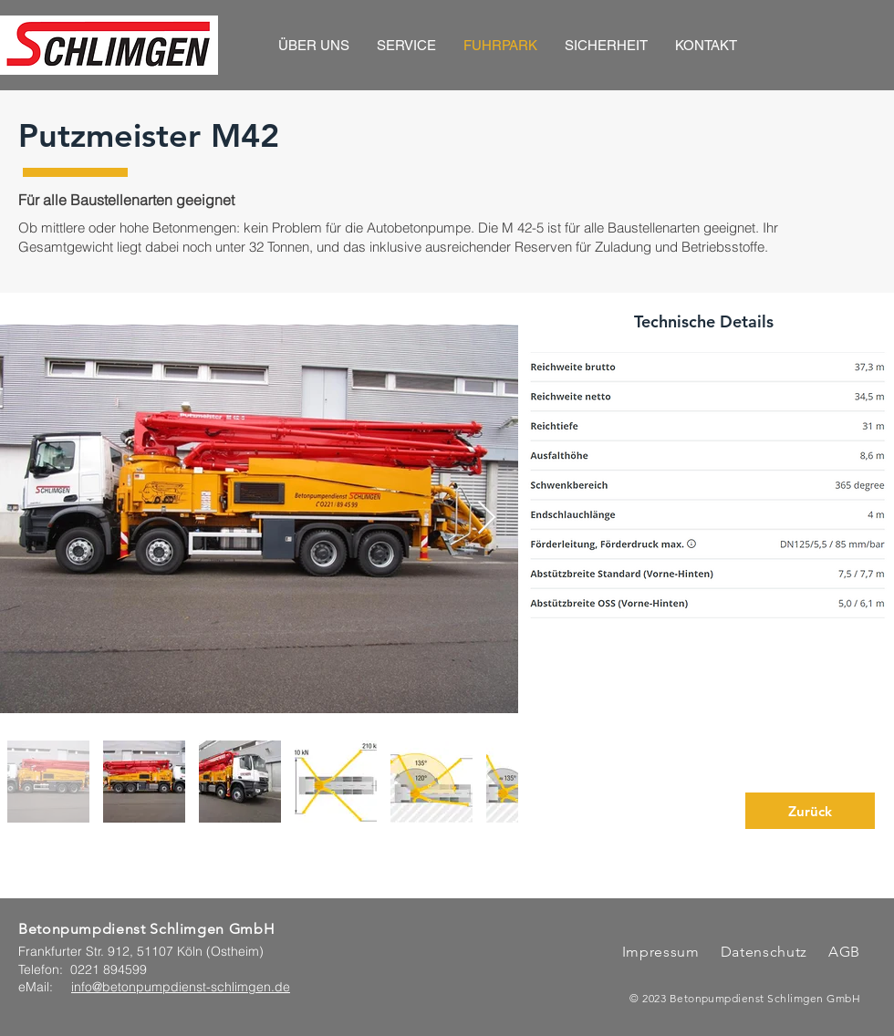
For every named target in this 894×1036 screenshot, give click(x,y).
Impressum (661, 951)
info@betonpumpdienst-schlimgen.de (180, 987)
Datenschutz (766, 951)
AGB (842, 951)
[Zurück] (810, 811)
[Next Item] (486, 518)
